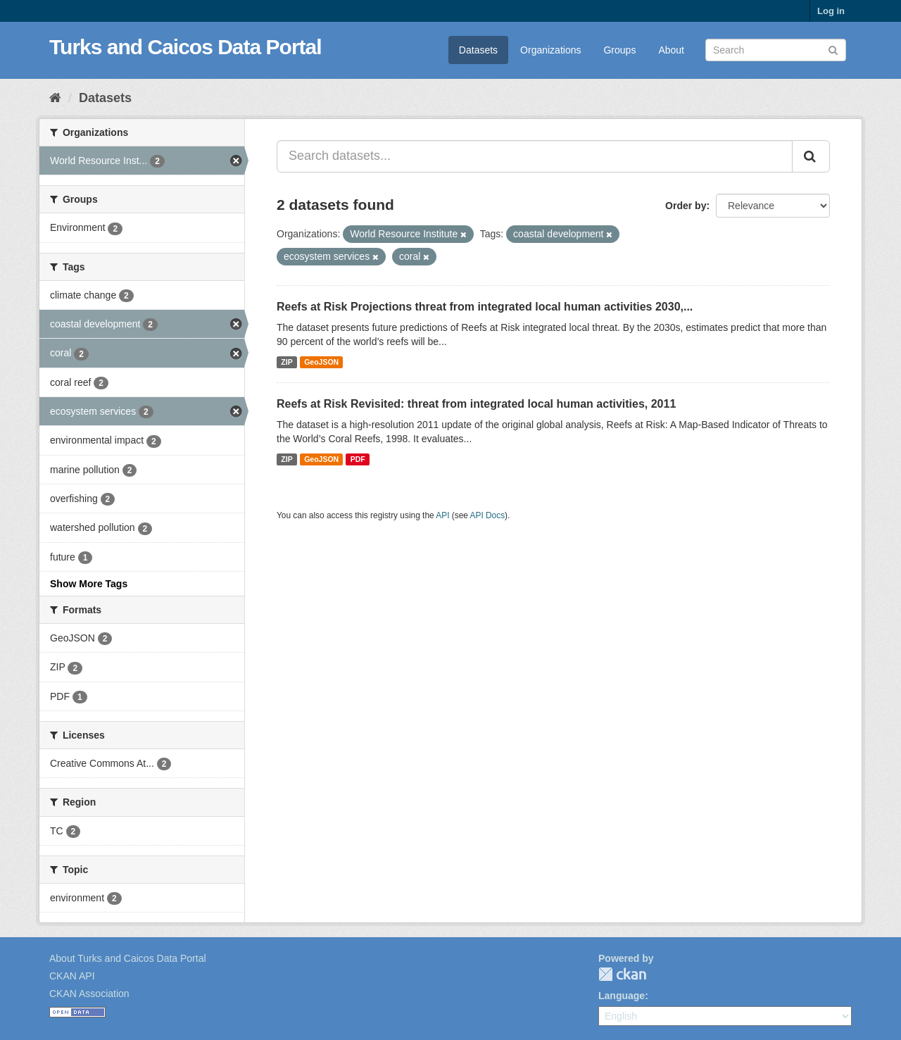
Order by (685, 205)
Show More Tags (88, 583)
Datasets (478, 50)
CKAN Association (89, 993)
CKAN (622, 974)
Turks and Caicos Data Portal (185, 46)
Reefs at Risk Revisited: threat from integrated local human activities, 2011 (476, 404)
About (671, 50)
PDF (358, 459)
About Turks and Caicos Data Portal (127, 958)
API (442, 515)
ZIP (286, 362)
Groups (619, 50)
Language (621, 995)
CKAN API (72, 976)
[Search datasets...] (535, 156)
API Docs (487, 515)
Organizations (550, 50)
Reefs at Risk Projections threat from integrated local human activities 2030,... (485, 307)
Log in (831, 11)
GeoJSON (321, 362)
